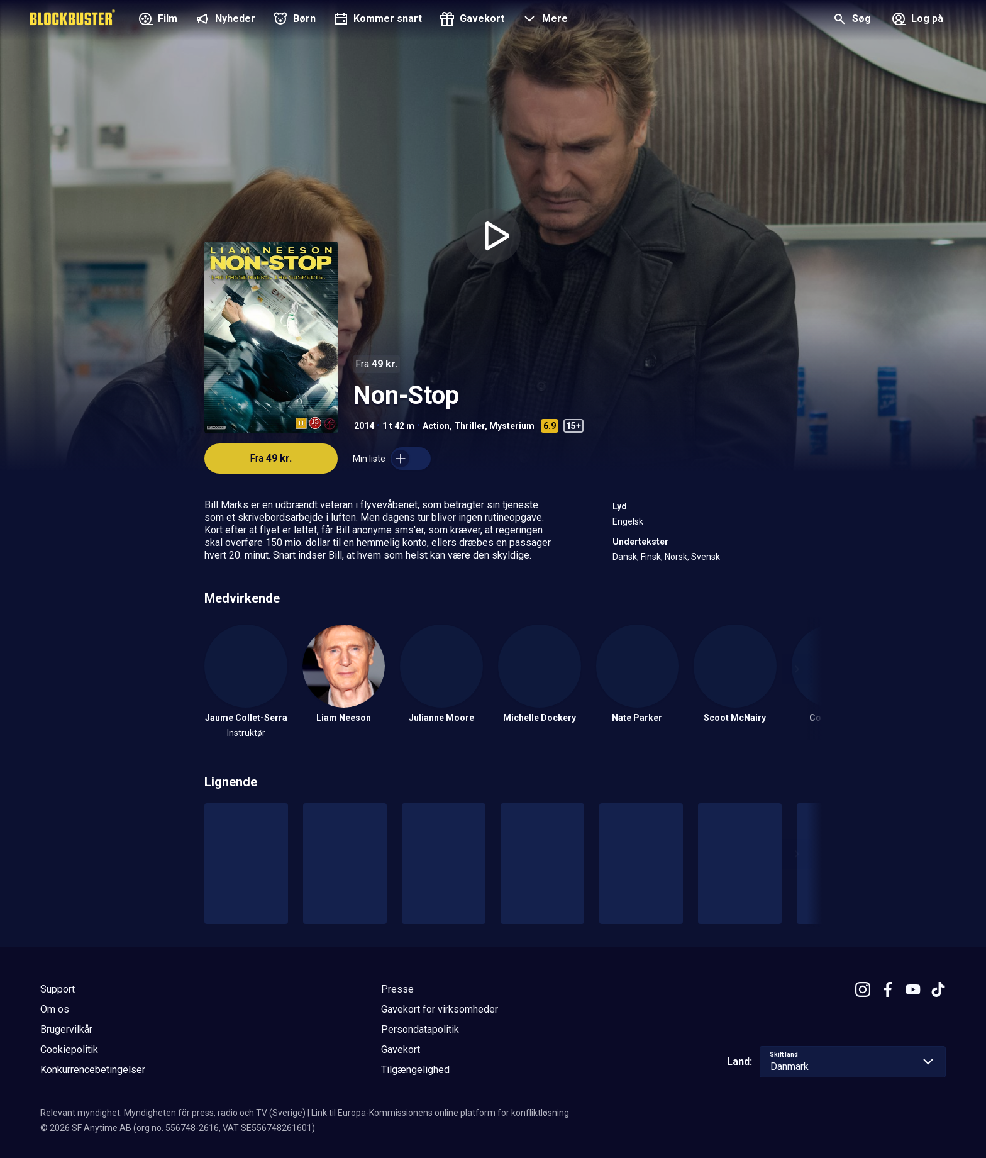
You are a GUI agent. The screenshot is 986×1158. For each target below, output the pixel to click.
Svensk (705, 557)
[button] (543, 20)
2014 (364, 426)
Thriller (469, 426)
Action (436, 426)
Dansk (624, 557)
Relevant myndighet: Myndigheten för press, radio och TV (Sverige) (173, 1113)
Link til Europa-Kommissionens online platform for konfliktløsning (440, 1113)
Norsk (676, 557)
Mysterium (512, 426)
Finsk (651, 557)
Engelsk (627, 521)
